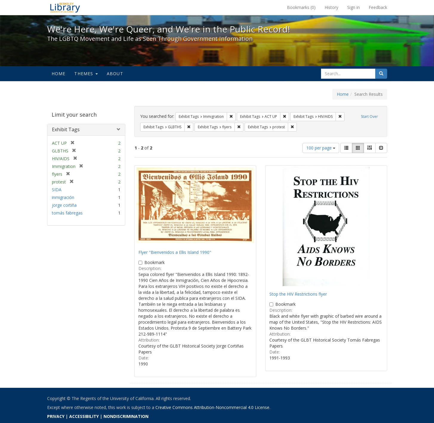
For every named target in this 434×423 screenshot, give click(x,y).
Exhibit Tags (66, 129)
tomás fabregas (67, 213)
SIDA (56, 189)
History (331, 7)
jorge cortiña (64, 205)
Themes (86, 73)
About (115, 73)
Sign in (353, 7)
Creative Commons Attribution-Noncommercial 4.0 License (212, 407)
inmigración (63, 197)
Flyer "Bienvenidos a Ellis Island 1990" (174, 252)
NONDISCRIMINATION (126, 416)
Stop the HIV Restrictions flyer (298, 294)
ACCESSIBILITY (84, 416)
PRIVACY (55, 416)
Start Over (369, 116)
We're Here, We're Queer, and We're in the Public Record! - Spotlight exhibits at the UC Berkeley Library (65, 7)
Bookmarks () (301, 7)
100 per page (320, 148)
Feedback (378, 7)
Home (59, 73)
